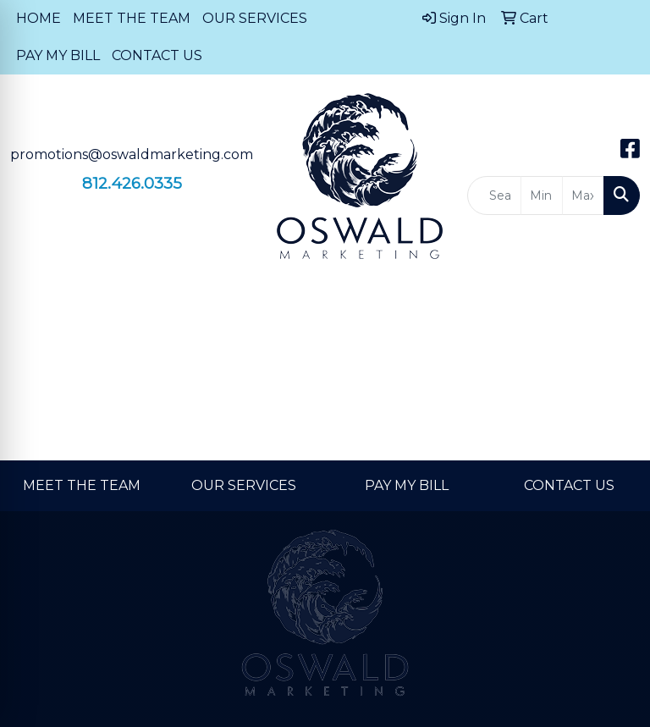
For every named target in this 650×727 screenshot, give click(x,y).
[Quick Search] (494, 195)
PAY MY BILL (58, 55)
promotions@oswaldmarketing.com (131, 154)
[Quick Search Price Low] (542, 195)
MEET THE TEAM (131, 18)
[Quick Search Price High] (583, 195)
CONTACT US (157, 55)
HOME (38, 18)
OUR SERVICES (254, 18)
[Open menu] (616, 303)
